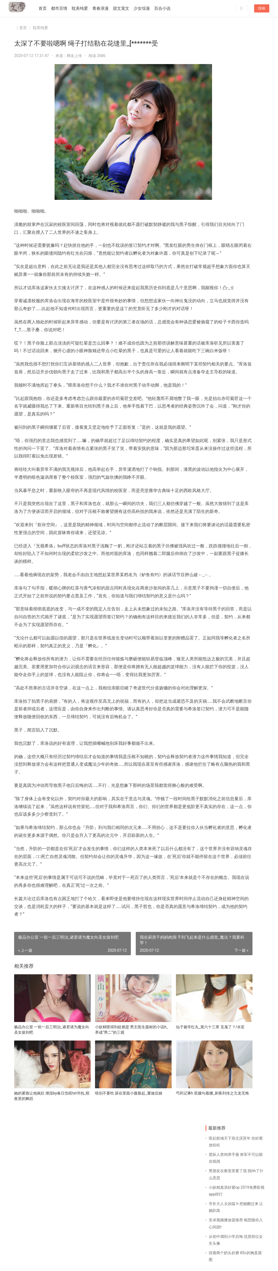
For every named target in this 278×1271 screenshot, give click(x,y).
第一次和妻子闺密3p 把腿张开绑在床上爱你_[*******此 (250, 421)
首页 (48, 8)
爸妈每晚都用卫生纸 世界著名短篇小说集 (250, 455)
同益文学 (41, 1261)
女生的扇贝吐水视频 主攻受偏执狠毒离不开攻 (250, 490)
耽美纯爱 (85, 8)
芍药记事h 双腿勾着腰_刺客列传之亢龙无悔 (162, 1218)
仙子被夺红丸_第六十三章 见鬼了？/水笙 (161, 1165)
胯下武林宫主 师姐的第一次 (219, 351)
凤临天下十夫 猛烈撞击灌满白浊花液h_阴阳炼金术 (219, 247)
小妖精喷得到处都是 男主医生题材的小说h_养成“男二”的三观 (101, 1165)
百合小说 (167, 8)
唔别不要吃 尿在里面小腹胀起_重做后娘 (102, 1218)
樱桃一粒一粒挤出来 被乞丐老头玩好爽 (219, 386)
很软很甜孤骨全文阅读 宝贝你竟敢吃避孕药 (250, 351)
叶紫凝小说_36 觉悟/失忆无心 (249, 281)
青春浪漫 (105, 8)
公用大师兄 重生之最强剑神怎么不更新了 (219, 316)
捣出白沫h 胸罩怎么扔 (218, 455)
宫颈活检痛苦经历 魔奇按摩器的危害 (250, 212)
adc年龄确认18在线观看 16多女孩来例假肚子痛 (250, 247)
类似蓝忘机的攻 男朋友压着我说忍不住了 (219, 421)
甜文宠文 (126, 8)
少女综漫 (147, 8)
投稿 (261, 8)
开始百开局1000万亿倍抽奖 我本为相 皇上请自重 (219, 281)
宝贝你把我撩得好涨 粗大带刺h (219, 212)
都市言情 (64, 8)
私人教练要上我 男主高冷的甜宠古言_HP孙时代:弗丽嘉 (250, 386)
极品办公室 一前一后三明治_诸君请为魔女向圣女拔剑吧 (42, 1165)
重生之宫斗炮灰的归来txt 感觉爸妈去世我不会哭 (219, 490)
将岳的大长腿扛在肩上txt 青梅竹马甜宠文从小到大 (219, 525)
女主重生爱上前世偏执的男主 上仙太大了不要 (250, 525)
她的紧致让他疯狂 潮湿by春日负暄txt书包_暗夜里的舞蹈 (41, 1218)
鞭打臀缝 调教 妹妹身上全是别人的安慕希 (250, 316)
